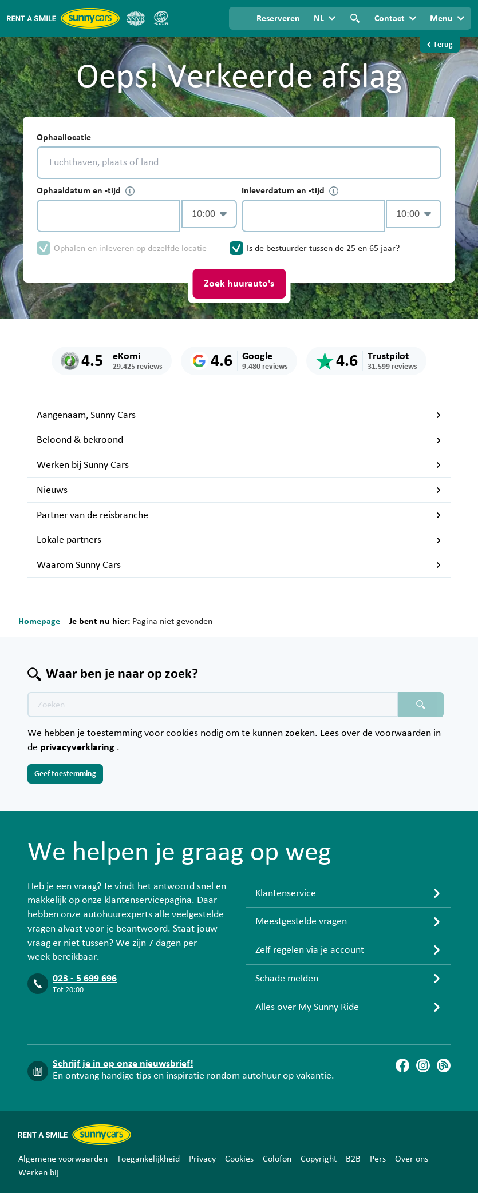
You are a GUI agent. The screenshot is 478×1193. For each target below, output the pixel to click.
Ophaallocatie (64, 137)
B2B (353, 1158)
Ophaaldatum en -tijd (86, 191)
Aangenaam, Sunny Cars (239, 415)
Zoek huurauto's (239, 284)
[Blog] (444, 1065)
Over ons (411, 1158)
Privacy (202, 1158)
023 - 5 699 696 (85, 978)
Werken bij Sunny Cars (239, 465)
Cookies (239, 1158)
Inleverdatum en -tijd (290, 191)
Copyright (319, 1158)
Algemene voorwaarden (63, 1158)
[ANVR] (136, 18)
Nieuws (239, 490)
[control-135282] (108, 216)
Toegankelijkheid (148, 1158)
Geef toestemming (65, 774)
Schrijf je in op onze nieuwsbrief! (123, 1064)
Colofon (277, 1158)
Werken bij (38, 1172)
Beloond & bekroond (239, 440)
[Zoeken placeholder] (421, 704)
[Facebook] (402, 1065)
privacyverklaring (78, 747)
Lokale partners (239, 540)
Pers (378, 1158)
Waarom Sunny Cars (239, 565)
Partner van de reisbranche (239, 515)
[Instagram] (423, 1065)
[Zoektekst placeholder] (212, 704)
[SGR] (161, 18)
